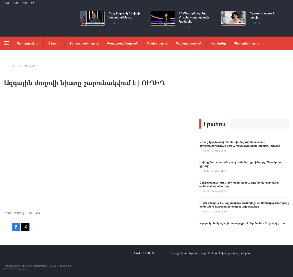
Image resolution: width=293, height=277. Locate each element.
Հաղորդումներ (28, 43)
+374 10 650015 (144, 253)
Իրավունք (218, 43)
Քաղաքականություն (122, 43)
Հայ (6, 3)
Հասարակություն (189, 43)
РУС (24, 3)
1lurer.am (20, 269)
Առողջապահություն (84, 43)
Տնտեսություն (157, 43)
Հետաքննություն (247, 43)
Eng (15, 3)
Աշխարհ (54, 43)
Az (32, 3)
